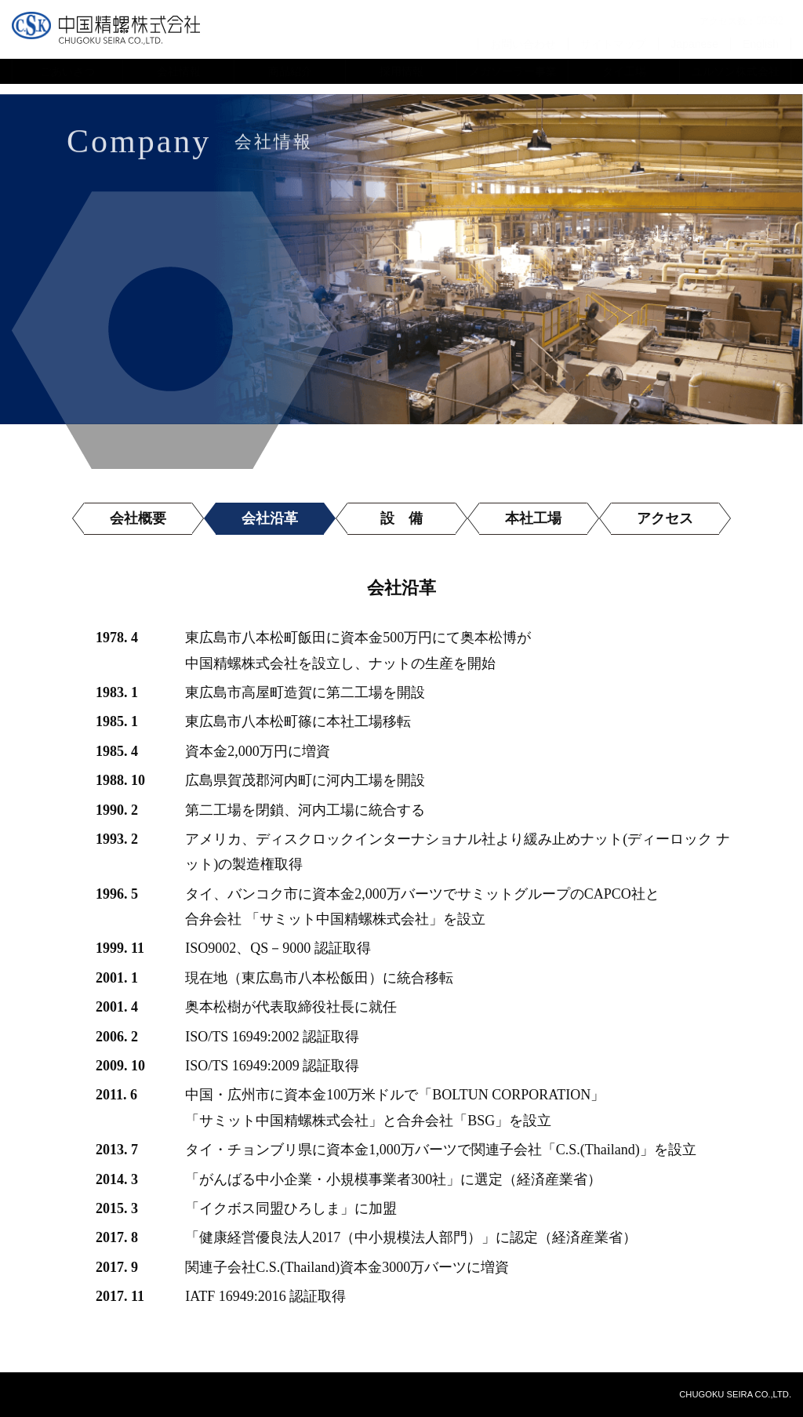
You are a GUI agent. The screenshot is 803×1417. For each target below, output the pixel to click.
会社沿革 (270, 518)
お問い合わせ (523, 43)
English (761, 43)
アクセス (665, 518)
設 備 (401, 518)
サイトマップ (613, 43)
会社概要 (138, 518)
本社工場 (533, 518)
